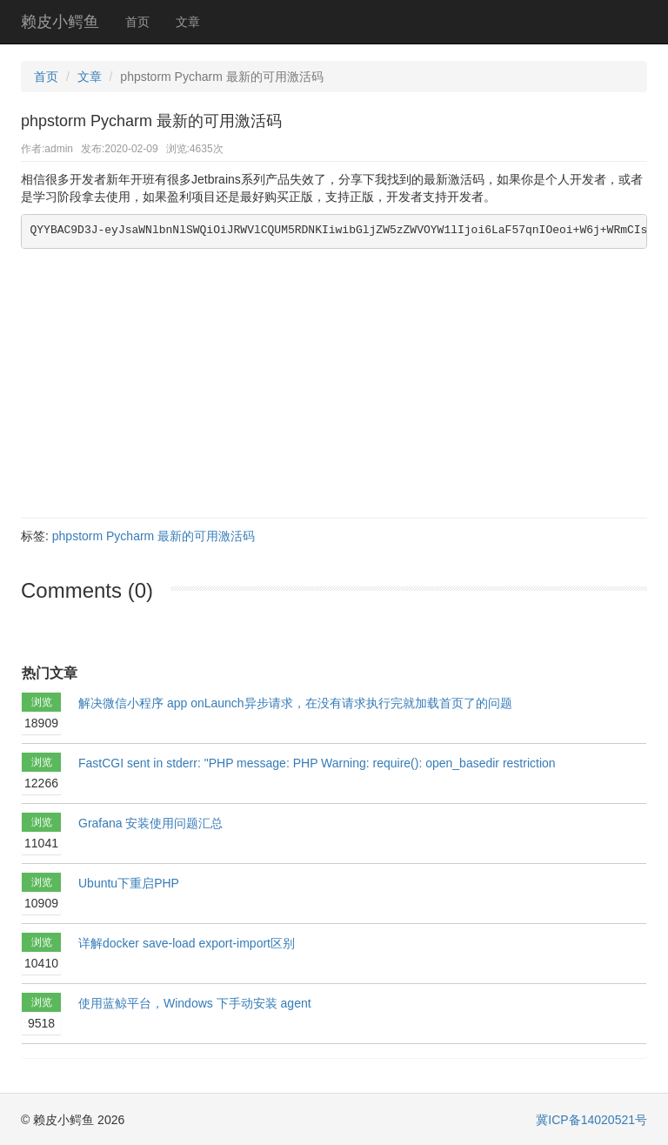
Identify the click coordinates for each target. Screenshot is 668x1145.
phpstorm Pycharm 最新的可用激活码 (153, 536)
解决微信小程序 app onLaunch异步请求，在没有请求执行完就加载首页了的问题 (295, 703)
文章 (188, 22)
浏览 (41, 715)
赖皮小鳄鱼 (60, 21)
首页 (137, 22)
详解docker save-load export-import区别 (186, 943)
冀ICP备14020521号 (591, 1120)
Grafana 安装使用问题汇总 (150, 823)
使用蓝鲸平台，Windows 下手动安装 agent (194, 1003)
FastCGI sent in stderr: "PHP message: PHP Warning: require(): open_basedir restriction (317, 763)
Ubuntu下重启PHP (128, 883)
